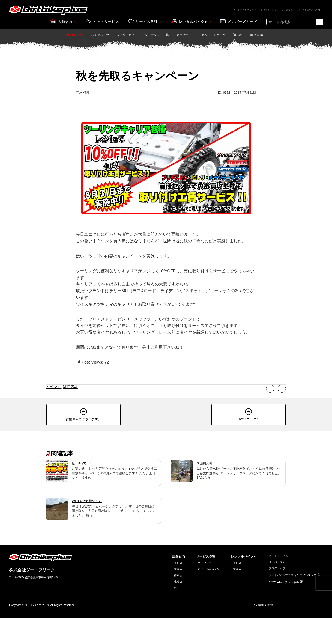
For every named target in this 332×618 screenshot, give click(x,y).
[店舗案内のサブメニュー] (75, 22)
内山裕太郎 (204, 463)
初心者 (237, 35)
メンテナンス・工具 (155, 35)
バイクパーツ (100, 35)
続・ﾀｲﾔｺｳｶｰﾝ (81, 463)
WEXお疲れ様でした (87, 501)
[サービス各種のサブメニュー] (161, 22)
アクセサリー (185, 35)
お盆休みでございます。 (83, 419)
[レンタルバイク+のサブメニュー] (209, 22)
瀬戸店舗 (70, 387)
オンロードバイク (213, 35)
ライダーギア (125, 35)
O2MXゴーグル (248, 419)
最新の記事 (256, 35)
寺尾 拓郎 (83, 92)
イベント (53, 387)
